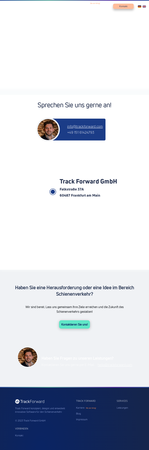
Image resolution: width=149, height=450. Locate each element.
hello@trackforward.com (115, 365)
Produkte (65, 6)
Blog (106, 6)
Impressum (81, 419)
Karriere (94, 6)
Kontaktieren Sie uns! (74, 324)
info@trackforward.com (85, 126)
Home (53, 6)
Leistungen (80, 6)
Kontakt (123, 6)
